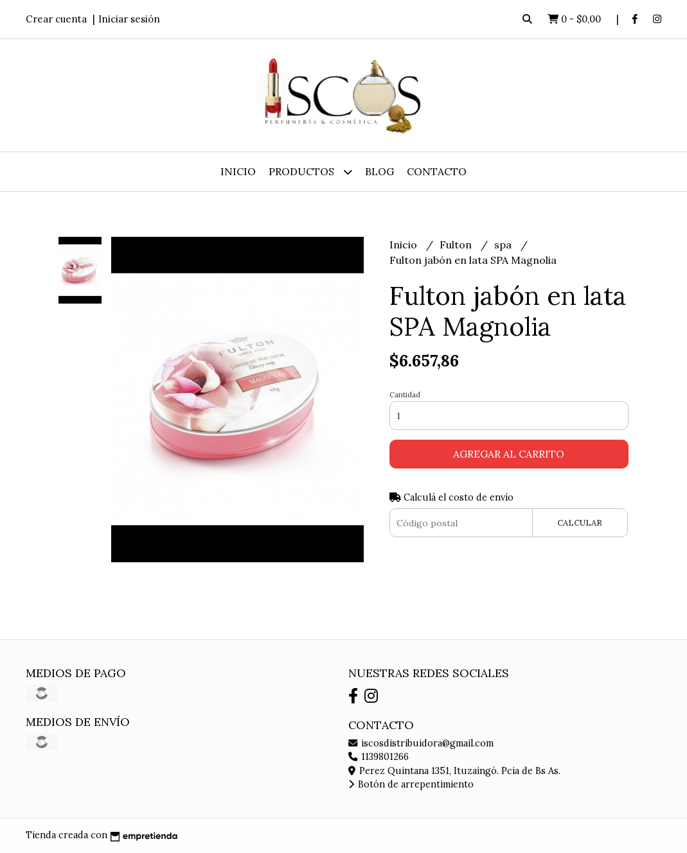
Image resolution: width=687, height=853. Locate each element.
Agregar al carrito (508, 453)
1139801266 (378, 757)
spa (504, 244)
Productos (310, 171)
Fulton (457, 244)
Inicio (238, 171)
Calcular (579, 522)
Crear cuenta (56, 19)
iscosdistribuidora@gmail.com (421, 743)
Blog (379, 171)
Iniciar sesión (129, 19)
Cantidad (404, 394)
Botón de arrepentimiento (411, 784)
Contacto (437, 171)
